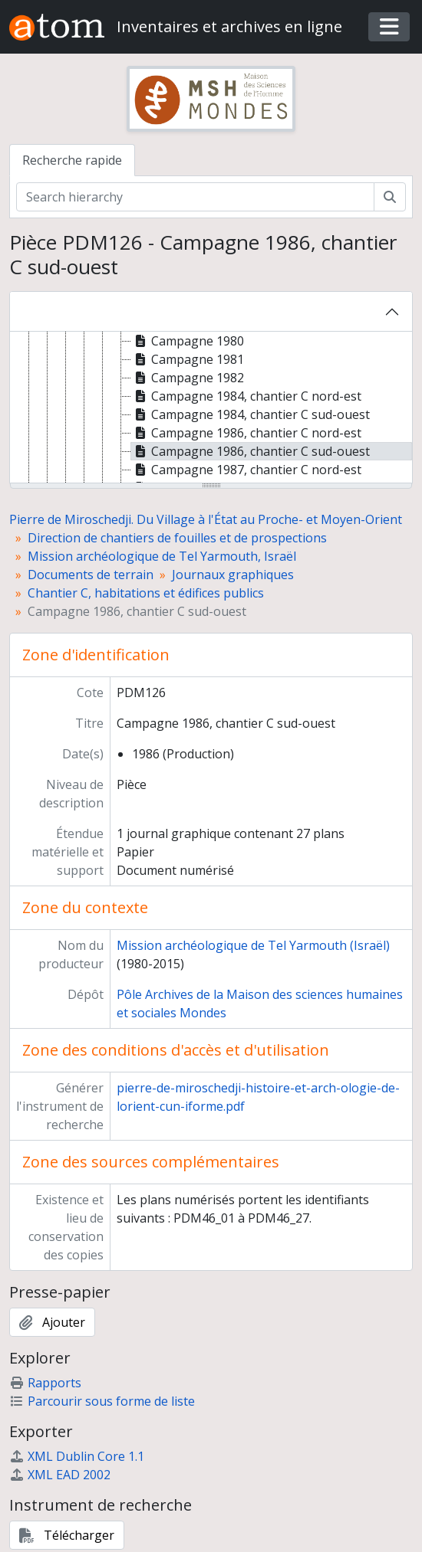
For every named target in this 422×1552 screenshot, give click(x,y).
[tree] (211, 408)
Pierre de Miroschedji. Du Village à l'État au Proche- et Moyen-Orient (205, 519)
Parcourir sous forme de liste (102, 1401)
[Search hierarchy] (195, 196)
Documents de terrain (90, 574)
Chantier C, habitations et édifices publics (146, 592)
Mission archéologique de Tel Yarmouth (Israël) (253, 945)
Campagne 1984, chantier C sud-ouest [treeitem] (250, 414)
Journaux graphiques (233, 574)
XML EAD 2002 (59, 1474)
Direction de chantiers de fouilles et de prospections (177, 537)
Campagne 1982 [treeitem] (187, 377)
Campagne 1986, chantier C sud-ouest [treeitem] (250, 451)
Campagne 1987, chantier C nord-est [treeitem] (246, 469)
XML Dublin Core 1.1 (76, 1456)
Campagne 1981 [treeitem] (187, 359)
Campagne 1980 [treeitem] (187, 341)
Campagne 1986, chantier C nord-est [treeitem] (246, 433)
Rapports (45, 1382)
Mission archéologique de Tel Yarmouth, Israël (162, 556)
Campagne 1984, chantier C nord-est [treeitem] (246, 396)
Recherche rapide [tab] (72, 160)
